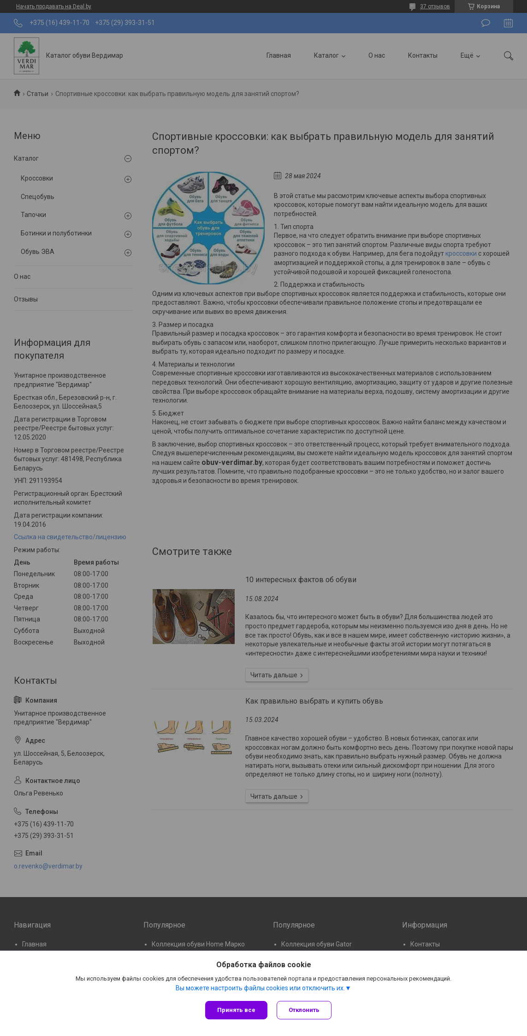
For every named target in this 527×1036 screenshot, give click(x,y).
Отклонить (304, 1009)
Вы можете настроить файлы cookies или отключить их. (260, 988)
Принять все (236, 1009)
